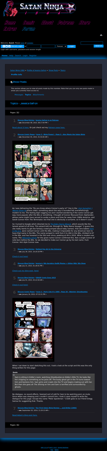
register (30, 43)
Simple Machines (63, 447)
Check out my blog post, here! (25, 271)
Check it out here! (20, 256)
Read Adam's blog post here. (24, 415)
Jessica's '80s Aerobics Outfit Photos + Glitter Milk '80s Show (61, 263)
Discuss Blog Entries (26, 120)
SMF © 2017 (53, 447)
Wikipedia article (29, 238)
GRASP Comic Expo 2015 (46, 277)
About (46, 23)
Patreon (65, 23)
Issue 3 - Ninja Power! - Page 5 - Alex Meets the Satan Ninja (60, 134)
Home (9, 23)
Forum (28, 29)
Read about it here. (20, 127)
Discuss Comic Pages (26, 134)
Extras (9, 29)
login (22, 43)
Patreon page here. (56, 127)
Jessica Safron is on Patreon (47, 120)
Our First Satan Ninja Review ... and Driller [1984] (56, 408)
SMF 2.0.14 (44, 447)
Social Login (12, 46)
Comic (28, 23)
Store (84, 23)
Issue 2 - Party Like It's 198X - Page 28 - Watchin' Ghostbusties (62, 292)
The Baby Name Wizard (60, 224)
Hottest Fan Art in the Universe (48, 249)
